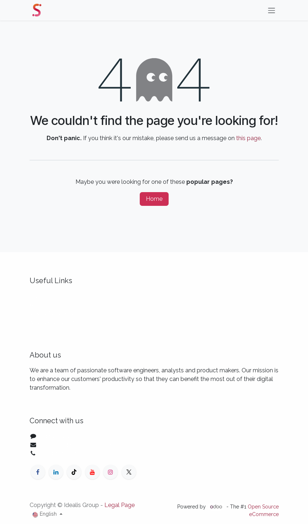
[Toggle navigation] (271, 10)
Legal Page (119, 505)
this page (248, 138)
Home (154, 198)
